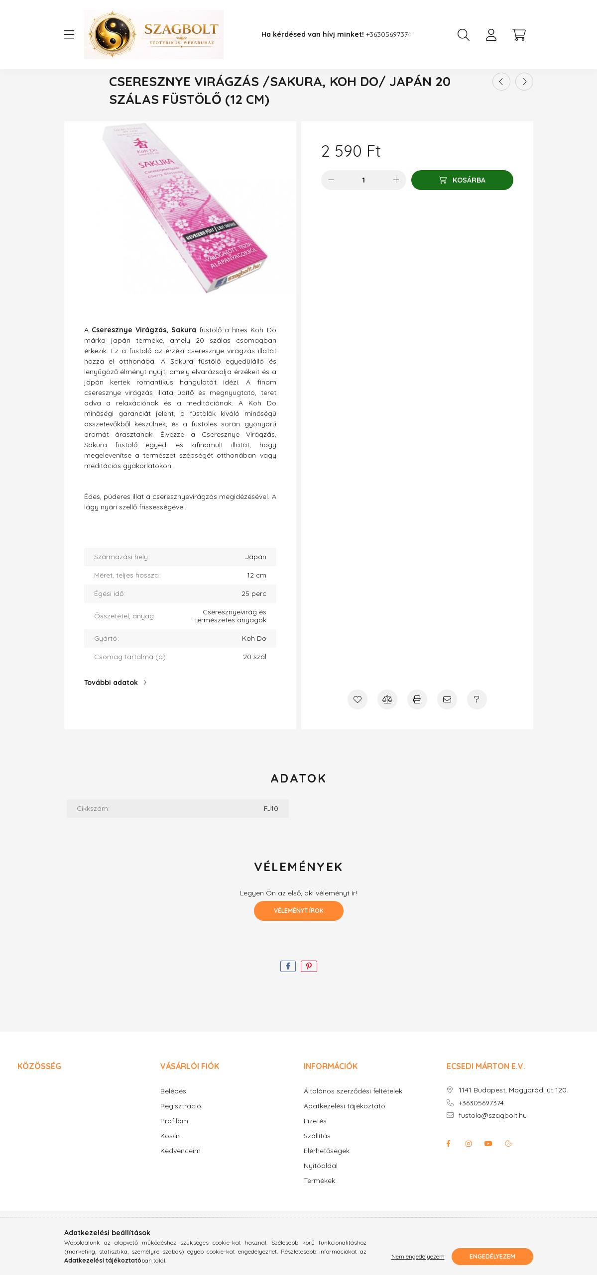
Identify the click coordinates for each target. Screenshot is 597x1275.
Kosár (170, 1165)
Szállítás (317, 1165)
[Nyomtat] (417, 729)
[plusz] (396, 209)
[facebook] (288, 995)
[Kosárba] (462, 209)
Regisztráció (180, 1135)
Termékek (319, 1210)
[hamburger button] (69, 35)
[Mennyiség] (363, 209)
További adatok (111, 711)
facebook (449, 1173)
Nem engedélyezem (418, 1256)
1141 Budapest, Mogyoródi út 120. (513, 1119)
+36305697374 (388, 34)
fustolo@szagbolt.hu (493, 1145)
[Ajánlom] (447, 729)
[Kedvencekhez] (357, 729)
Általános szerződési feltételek (353, 1120)
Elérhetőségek (327, 1180)
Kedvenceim (180, 1180)
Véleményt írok (299, 940)
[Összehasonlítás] (387, 729)
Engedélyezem (492, 1256)
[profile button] (491, 35)
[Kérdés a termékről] (477, 729)
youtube (488, 1173)
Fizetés (315, 1150)
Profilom (174, 1150)
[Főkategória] (258, 89)
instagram (468, 1173)
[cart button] (519, 35)
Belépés (173, 1120)
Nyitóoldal (321, 1195)
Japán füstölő (315, 89)
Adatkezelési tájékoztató (344, 1135)
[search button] (464, 35)
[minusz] (331, 209)
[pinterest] (309, 995)
